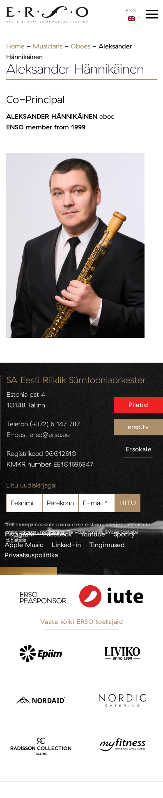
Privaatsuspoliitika (31, 555)
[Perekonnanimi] (60, 503)
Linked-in (66, 544)
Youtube (92, 534)
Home (15, 46)
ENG (133, 14)
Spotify (124, 534)
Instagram (19, 534)
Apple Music (24, 544)
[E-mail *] (96, 503)
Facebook (57, 534)
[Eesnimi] (24, 503)
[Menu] (152, 14)
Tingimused (107, 544)
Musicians (47, 46)
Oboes (80, 46)
